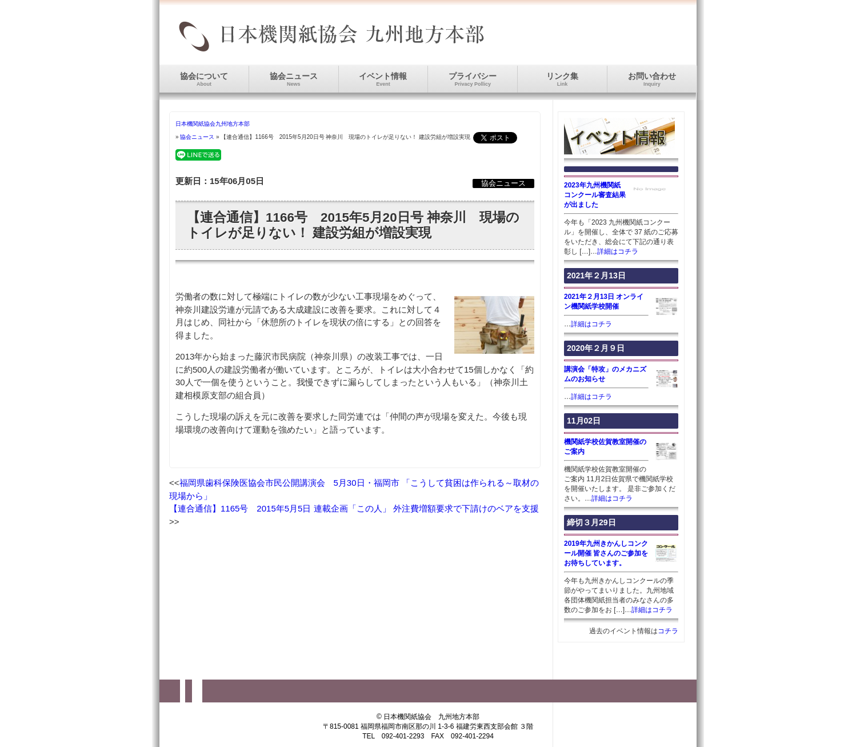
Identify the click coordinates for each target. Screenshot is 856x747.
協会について (204, 79)
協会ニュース (294, 79)
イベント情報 (383, 79)
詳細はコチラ (617, 251)
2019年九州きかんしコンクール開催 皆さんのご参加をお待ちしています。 (606, 553)
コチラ (668, 631)
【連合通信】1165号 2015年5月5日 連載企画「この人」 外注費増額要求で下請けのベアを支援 (354, 508)
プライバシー (473, 79)
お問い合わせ (652, 79)
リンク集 (562, 79)
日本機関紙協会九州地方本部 (212, 124)
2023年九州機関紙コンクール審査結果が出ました (595, 195)
